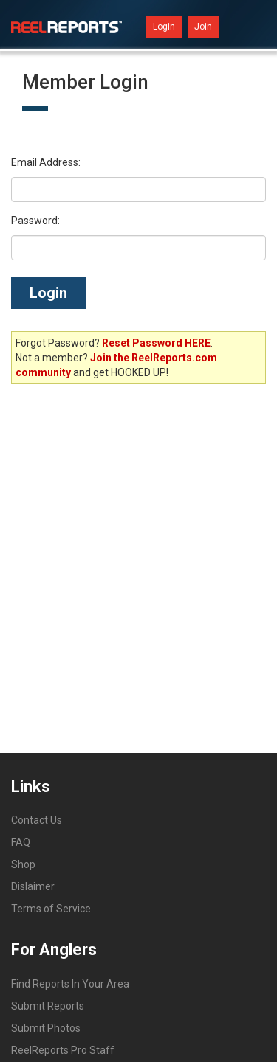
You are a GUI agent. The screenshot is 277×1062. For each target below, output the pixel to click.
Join (203, 26)
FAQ (20, 842)
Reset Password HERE (156, 343)
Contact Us (36, 820)
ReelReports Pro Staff (62, 1050)
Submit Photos (46, 1028)
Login (164, 26)
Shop (23, 864)
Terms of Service (51, 908)
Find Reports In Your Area (70, 984)
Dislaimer (33, 886)
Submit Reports (47, 1006)
